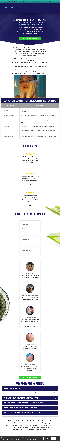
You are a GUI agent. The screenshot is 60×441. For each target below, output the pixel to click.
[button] (53, 8)
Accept (53, 438)
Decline (46, 438)
